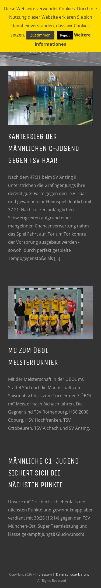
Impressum (44, 574)
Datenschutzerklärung (73, 574)
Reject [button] (65, 35)
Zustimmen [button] (40, 35)
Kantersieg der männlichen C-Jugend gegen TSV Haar (43, 148)
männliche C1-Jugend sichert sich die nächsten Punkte (43, 473)
